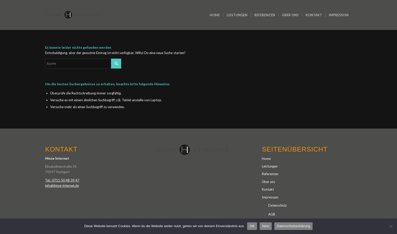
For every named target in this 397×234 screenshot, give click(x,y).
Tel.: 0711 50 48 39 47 (62, 180)
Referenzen (270, 174)
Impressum (270, 197)
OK (252, 226)
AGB (271, 214)
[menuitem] (214, 15)
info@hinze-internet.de (62, 185)
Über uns (268, 182)
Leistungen (270, 166)
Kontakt (268, 189)
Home (266, 159)
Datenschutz (277, 205)
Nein (265, 226)
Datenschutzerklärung (293, 226)
